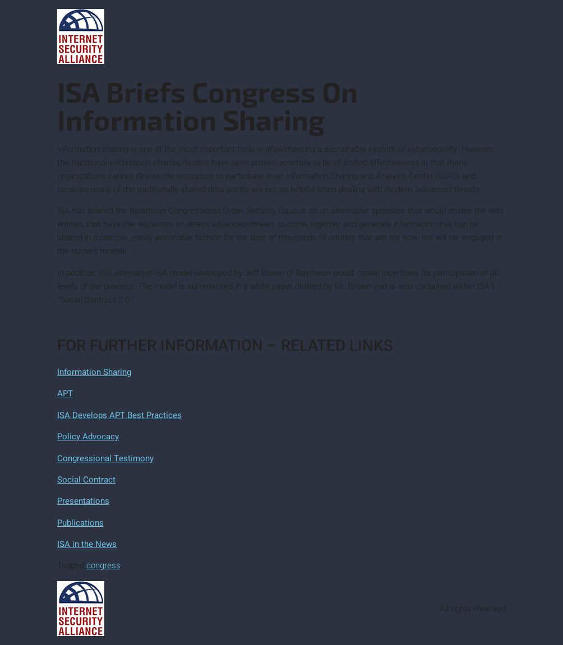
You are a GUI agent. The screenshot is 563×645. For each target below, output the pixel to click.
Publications (80, 523)
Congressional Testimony (105, 458)
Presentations (83, 501)
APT (65, 393)
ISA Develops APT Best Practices (119, 415)
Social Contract (86, 480)
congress (103, 565)
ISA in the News (87, 544)
